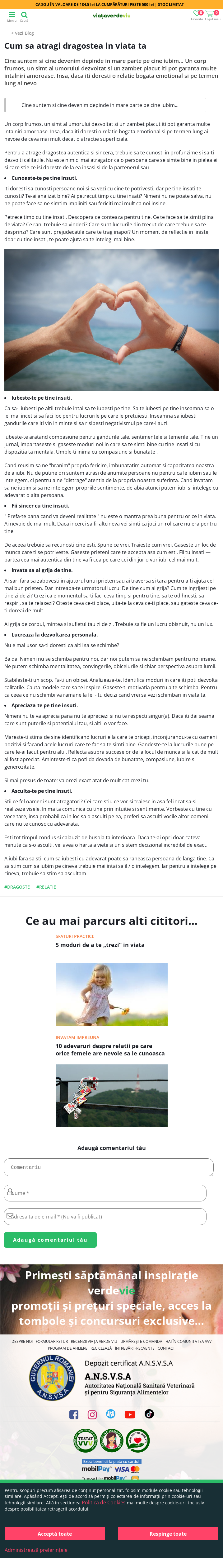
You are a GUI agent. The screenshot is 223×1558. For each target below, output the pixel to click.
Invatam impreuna (77, 1037)
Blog (29, 33)
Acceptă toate (55, 1533)
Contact (166, 1350)
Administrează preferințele (36, 1550)
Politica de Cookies (104, 1502)
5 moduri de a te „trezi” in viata (100, 944)
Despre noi (22, 1344)
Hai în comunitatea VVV (188, 1344)
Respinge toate (168, 1533)
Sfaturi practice (75, 936)
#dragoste (17, 887)
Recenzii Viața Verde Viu (94, 1344)
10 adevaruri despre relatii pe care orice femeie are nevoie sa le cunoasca (110, 1049)
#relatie (46, 887)
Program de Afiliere (67, 1350)
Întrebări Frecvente (135, 1350)
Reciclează (101, 1350)
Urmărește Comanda (141, 1344)
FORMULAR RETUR (52, 1344)
